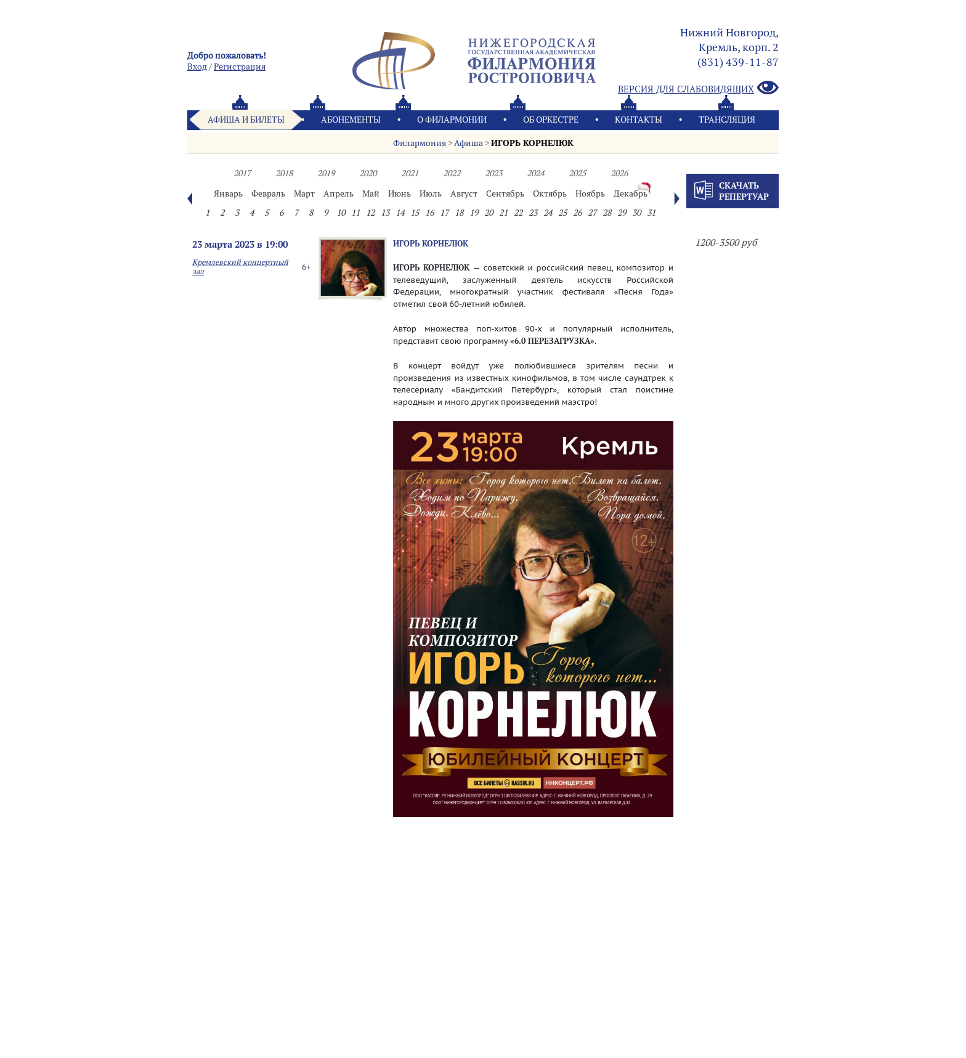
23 (533, 212)
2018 (284, 173)
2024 (535, 173)
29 (621, 212)
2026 (619, 173)
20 (488, 212)
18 (459, 212)
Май (371, 193)
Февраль (268, 193)
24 (547, 212)
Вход (197, 66)
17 (444, 212)
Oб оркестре (550, 119)
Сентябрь (505, 193)
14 (400, 212)
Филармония (419, 143)
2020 (367, 173)
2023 (493, 173)
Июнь (399, 193)
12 (370, 212)
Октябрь (550, 193)
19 (473, 212)
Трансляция (727, 119)
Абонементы (351, 119)
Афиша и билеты (246, 119)
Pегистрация (240, 66)
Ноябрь (590, 193)
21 (503, 212)
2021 (409, 173)
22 (518, 212)
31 (651, 212)
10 (340, 212)
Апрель (338, 193)
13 (385, 212)
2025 (577, 173)
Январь (228, 193)
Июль (431, 193)
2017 (242, 173)
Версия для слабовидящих (698, 88)
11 (355, 212)
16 (429, 212)
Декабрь (630, 193)
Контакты (638, 119)
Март (304, 193)
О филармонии (452, 119)
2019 (326, 173)
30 (636, 212)
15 (414, 212)
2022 (451, 173)
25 (562, 212)
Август (463, 193)
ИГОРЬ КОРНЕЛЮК (532, 143)
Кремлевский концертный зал (240, 267)
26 (577, 212)
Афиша (468, 143)
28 (607, 212)
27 (592, 212)
